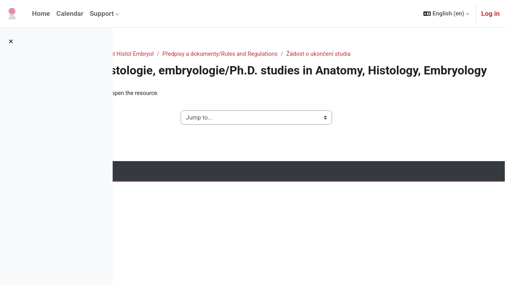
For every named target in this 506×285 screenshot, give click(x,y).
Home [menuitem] (41, 13)
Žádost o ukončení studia (438, 54)
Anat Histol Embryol (242, 54)
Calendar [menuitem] (70, 13)
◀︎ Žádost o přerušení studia (171, 132)
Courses (164, 54)
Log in (490, 13)
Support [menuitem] (102, 13)
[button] (446, 13)
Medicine (195, 54)
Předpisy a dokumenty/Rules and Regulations (336, 54)
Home (136, 54)
